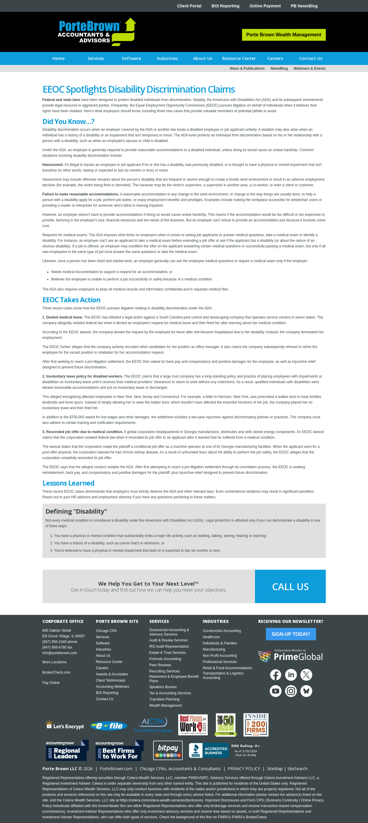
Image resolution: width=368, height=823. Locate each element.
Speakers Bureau (163, 687)
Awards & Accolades (112, 674)
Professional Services (220, 662)
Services (102, 637)
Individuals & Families (220, 643)
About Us (103, 656)
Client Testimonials (110, 680)
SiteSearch (297, 768)
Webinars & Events (310, 68)
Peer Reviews (160, 665)
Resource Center (109, 662)
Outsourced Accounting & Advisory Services (169, 632)
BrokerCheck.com (56, 672)
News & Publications (247, 68)
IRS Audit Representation (169, 646)
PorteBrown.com (116, 768)
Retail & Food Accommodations (227, 668)
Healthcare (211, 637)
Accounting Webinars (112, 687)
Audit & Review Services (168, 640)
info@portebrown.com (59, 653)
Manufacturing (214, 649)
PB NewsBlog (304, 6)
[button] (96, 58)
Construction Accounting (222, 631)
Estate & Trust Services (167, 653)
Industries (103, 649)
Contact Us (104, 699)
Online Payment (265, 6)
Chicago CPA (106, 631)
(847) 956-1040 (54, 642)
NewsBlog (279, 68)
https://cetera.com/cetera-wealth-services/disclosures (161, 800)
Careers (102, 668)
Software (103, 643)
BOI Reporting (226, 6)
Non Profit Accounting (220, 656)
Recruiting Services (164, 671)
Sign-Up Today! (291, 634)
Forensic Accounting (165, 659)
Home (59, 58)
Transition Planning (164, 699)
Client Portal (189, 6)
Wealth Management (165, 705)
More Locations (54, 662)
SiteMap (275, 768)
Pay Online (51, 683)
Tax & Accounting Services (170, 693)
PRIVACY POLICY (244, 768)
